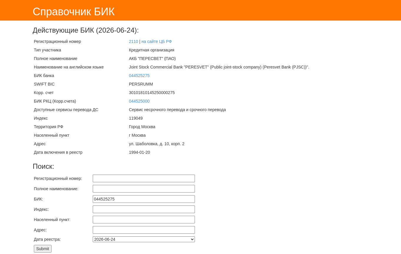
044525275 (139, 75)
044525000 (139, 101)
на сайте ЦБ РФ (156, 41)
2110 (133, 41)
